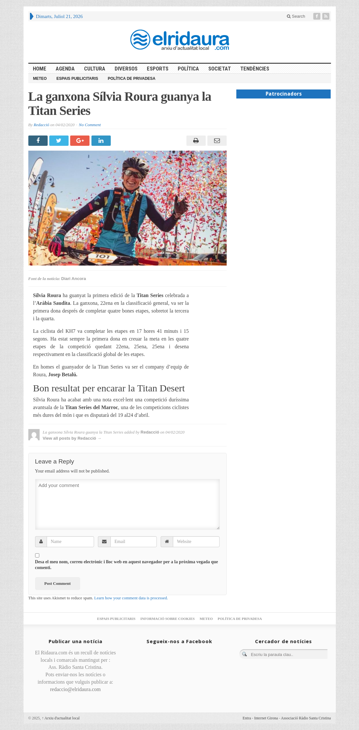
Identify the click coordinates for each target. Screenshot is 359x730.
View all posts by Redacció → (72, 438)
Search (296, 16)
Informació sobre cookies (167, 619)
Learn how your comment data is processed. (131, 597)
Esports (157, 68)
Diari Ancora (73, 278)
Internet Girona (266, 718)
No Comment (90, 124)
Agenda (65, 68)
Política (188, 68)
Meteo (40, 78)
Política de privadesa (132, 78)
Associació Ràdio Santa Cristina (306, 718)
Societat (219, 68)
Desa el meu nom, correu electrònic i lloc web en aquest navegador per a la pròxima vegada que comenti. (126, 564)
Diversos (126, 68)
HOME (39, 68)
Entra (247, 718)
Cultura (94, 68)
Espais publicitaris (77, 78)
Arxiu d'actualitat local (61, 718)
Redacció (41, 124)
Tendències (254, 68)
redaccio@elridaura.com (75, 689)
